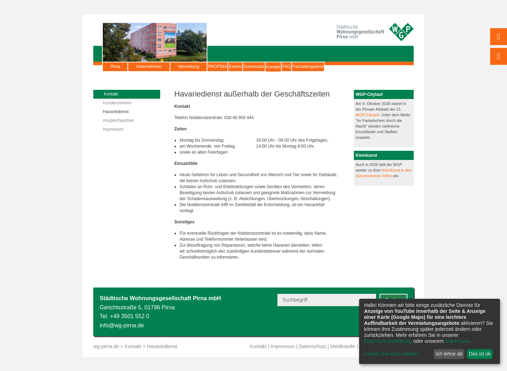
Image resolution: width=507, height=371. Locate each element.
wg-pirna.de (106, 346)
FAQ (345, 66)
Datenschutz (312, 346)
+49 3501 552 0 (129, 316)
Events (255, 66)
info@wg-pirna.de (122, 325)
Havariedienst (116, 111)
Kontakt (319, 70)
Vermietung (188, 66)
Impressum (113, 129)
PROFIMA (224, 66)
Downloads (286, 66)
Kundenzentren (117, 102)
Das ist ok (479, 354)
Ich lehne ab (449, 354)
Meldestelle (342, 346)
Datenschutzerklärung (388, 341)
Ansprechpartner (118, 120)
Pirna (115, 66)
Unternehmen (149, 66)
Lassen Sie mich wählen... (392, 354)
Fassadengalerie (379, 66)
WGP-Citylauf (367, 115)
